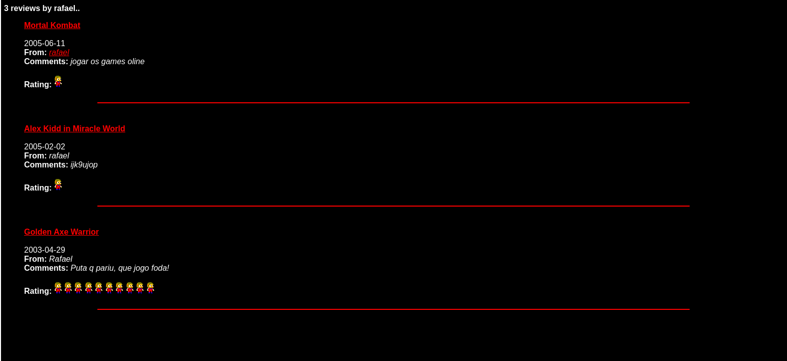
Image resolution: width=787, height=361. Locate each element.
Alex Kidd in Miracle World (74, 128)
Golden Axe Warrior (61, 232)
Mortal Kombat (52, 25)
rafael (59, 52)
